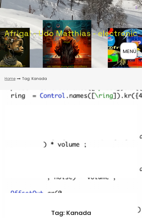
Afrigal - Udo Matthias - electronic (71, 33)
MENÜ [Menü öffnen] (129, 51)
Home (10, 78)
